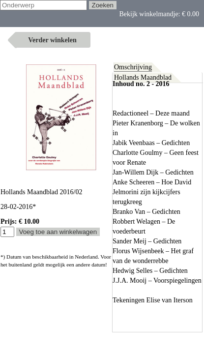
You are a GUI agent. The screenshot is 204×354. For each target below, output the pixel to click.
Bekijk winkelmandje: (40, 22)
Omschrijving (133, 67)
